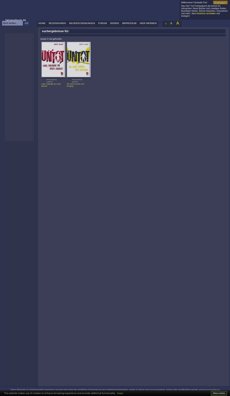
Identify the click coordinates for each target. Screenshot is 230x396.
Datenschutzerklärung (210, 390)
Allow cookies (219, 393)
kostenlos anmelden (206, 13)
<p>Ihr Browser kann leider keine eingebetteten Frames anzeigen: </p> (19, 87)
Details (120, 393)
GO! (26, 23)
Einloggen (220, 2)
